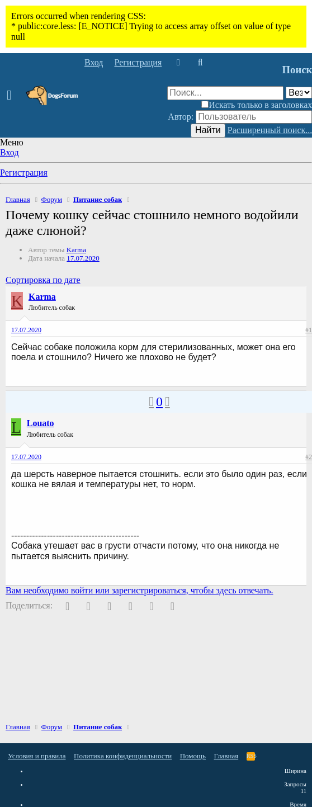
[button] (12, 95)
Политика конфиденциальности (123, 756)
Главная (226, 756)
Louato (40, 423)
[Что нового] (178, 62)
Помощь (193, 756)
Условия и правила (37, 756)
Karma (76, 250)
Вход (9, 152)
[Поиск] (200, 62)
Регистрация (24, 172)
